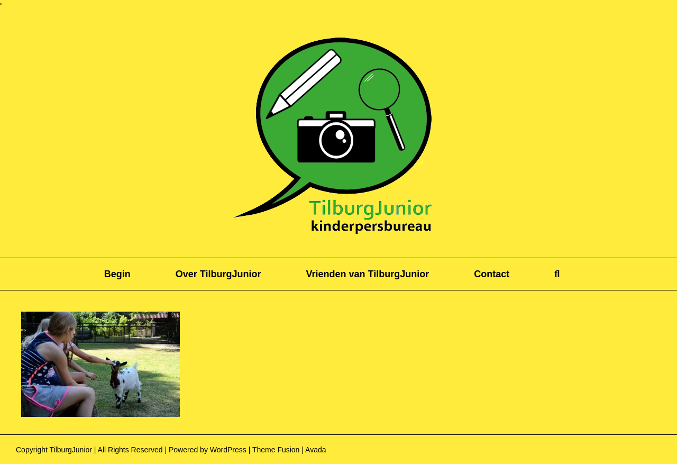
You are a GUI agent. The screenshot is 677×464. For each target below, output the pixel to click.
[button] (556, 274)
